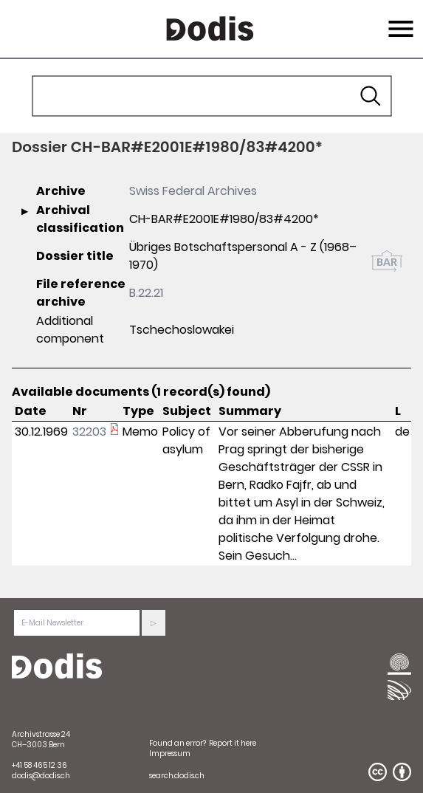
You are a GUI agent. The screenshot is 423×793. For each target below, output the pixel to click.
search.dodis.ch (176, 775)
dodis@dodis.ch (41, 775)
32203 (89, 431)
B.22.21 (146, 292)
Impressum (169, 753)
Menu (399, 20)
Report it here (232, 743)
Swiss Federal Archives (193, 190)
